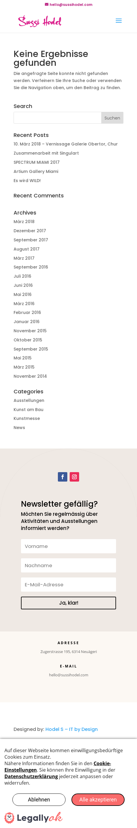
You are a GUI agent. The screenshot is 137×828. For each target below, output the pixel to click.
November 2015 (30, 331)
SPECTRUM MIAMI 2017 (37, 162)
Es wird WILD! (27, 181)
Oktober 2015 (28, 340)
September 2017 (31, 240)
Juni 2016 (23, 285)
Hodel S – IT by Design (71, 729)
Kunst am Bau (28, 410)
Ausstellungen (29, 400)
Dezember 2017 (30, 231)
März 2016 (24, 304)
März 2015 (24, 367)
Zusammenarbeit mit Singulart (46, 153)
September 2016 (31, 267)
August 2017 (27, 249)
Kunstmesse (27, 418)
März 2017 (24, 258)
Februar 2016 (27, 312)
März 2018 (24, 222)
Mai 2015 (23, 358)
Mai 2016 (23, 294)
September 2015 (31, 349)
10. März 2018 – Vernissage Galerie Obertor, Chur (66, 144)
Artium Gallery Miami (36, 171)
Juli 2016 (22, 276)
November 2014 (30, 376)
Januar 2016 (27, 322)
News (19, 428)
